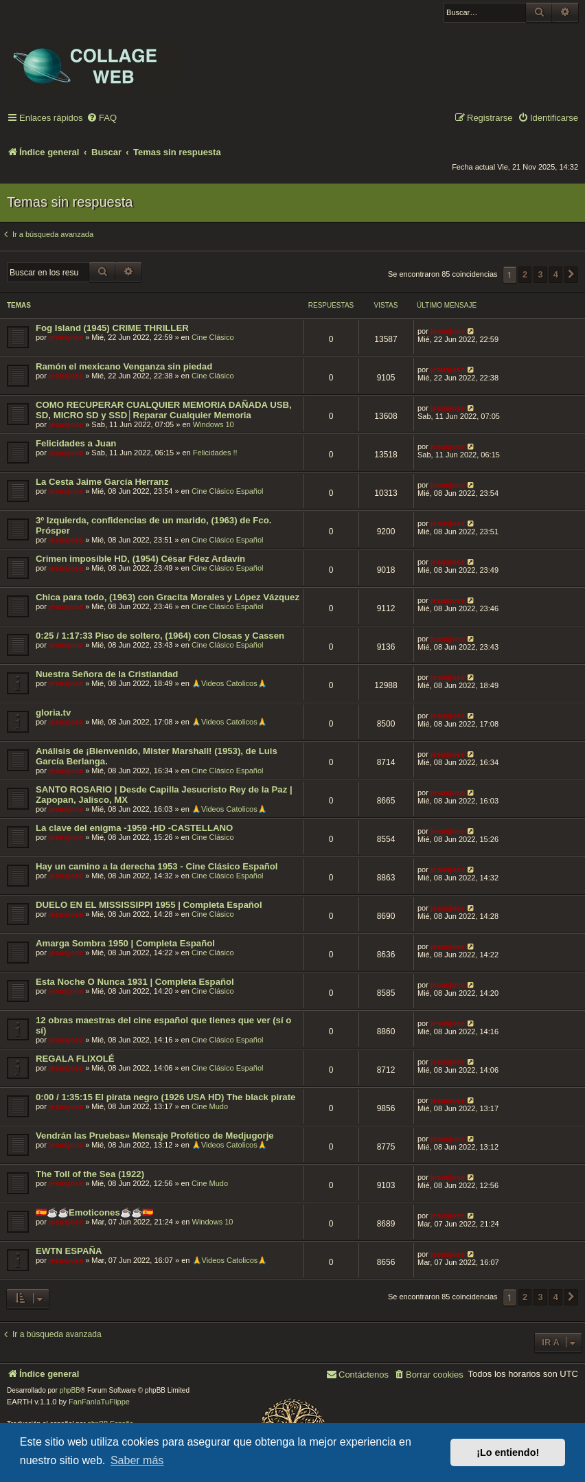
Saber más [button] (137, 1460)
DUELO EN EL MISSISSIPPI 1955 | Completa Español (149, 905)
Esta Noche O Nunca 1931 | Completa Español (135, 982)
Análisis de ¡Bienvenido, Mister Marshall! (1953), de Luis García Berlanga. (156, 756)
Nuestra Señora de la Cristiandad (107, 674)
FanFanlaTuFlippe (99, 1402)
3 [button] (540, 274)
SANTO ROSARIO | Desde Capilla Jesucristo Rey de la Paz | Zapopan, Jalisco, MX (164, 794)
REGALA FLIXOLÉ (75, 1058)
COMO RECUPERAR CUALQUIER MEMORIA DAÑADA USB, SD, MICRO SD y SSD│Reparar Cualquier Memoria (164, 410)
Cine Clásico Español (228, 491)
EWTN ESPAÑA (69, 1251)
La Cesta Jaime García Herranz (102, 482)
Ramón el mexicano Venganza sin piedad (124, 366)
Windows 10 (213, 424)
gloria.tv (53, 712)
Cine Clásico (213, 337)
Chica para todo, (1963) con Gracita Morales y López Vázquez (167, 597)
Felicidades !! (215, 452)
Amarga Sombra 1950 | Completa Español (125, 943)
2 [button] (525, 274)
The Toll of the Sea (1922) (90, 1174)
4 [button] (555, 274)
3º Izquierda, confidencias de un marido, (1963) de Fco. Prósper (153, 525)
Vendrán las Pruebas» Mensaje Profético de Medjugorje (155, 1135)
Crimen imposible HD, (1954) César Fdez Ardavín (140, 559)
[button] (571, 274)
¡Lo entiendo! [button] (508, 1452)
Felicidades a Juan (76, 443)
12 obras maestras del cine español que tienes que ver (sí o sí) (163, 1025)
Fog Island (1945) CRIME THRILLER (112, 328)
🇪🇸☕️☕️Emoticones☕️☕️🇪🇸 (94, 1212)
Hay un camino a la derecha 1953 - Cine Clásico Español (157, 866)
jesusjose (66, 337)
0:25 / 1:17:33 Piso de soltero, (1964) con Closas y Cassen (160, 635)
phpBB (70, 1390)
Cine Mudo (210, 1106)
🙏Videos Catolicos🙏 (229, 683)
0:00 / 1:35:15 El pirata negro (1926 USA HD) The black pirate (165, 1097)
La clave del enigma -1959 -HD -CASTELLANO (134, 828)
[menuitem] (102, 118)
